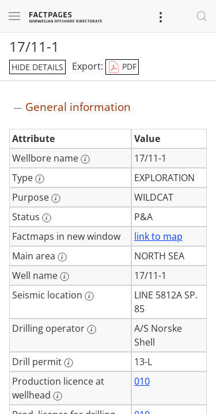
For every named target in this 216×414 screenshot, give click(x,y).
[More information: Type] (39, 178)
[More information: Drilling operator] (91, 329)
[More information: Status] (46, 218)
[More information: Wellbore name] (85, 159)
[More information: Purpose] (55, 198)
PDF (122, 67)
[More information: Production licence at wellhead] (57, 396)
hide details (37, 67)
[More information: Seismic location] (89, 296)
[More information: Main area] (62, 257)
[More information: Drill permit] (68, 362)
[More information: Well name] (64, 276)
